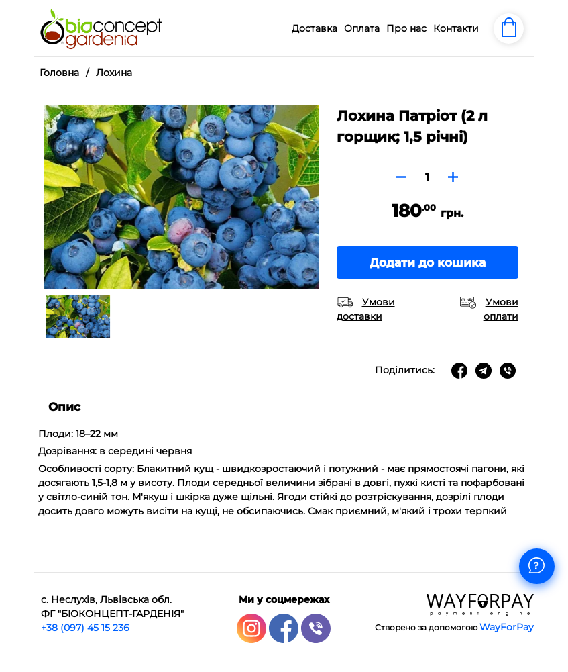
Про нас (406, 28)
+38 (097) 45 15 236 (85, 628)
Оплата (362, 28)
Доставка (314, 28)
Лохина (114, 72)
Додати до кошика (428, 262)
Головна (59, 72)
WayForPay (506, 627)
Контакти (456, 28)
